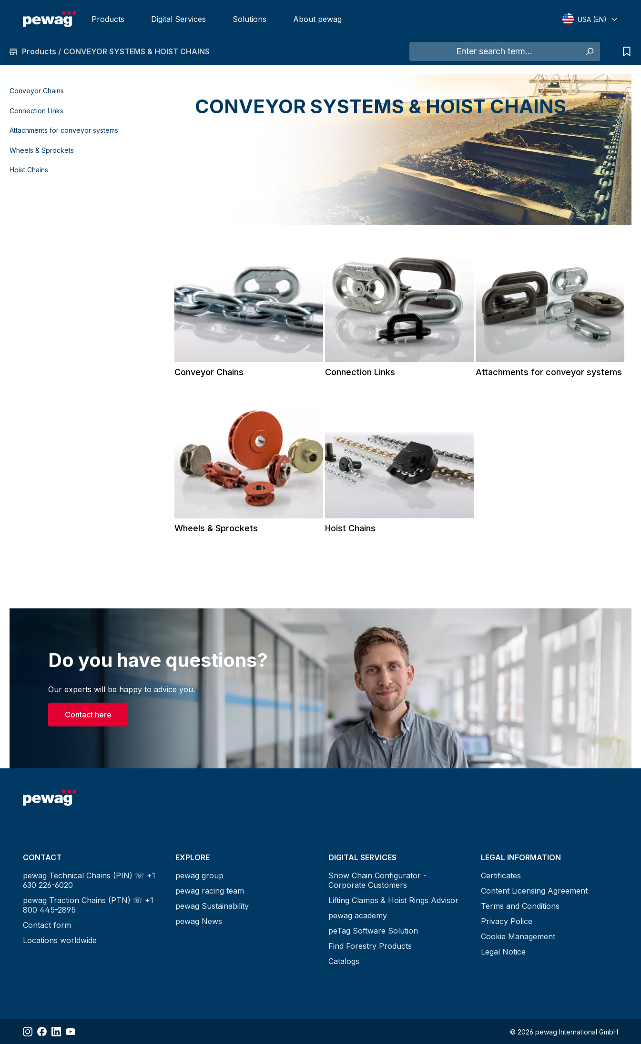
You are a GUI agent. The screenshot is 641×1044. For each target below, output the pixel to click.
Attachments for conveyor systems (64, 130)
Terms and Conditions (520, 906)
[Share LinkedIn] (56, 1031)
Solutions (249, 19)
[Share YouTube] (70, 1031)
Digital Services (178, 19)
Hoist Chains (29, 170)
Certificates (501, 875)
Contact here (88, 714)
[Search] (589, 51)
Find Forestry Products (370, 946)
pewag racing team (209, 890)
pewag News (198, 921)
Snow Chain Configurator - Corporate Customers (377, 880)
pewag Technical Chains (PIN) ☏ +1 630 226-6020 (89, 880)
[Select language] (590, 19)
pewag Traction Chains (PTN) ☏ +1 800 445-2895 (88, 905)
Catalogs (343, 961)
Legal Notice (503, 951)
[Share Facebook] (42, 1031)
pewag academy (357, 915)
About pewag (317, 19)
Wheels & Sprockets (42, 150)
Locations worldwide (60, 940)
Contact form (47, 925)
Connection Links (36, 111)
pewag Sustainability (212, 906)
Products (108, 19)
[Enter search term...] (494, 51)
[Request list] (624, 51)
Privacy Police (506, 921)
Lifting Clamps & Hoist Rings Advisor (393, 900)
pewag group (199, 875)
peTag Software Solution (373, 930)
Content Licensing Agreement (534, 890)
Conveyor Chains (37, 91)
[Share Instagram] (27, 1031)
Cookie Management (518, 936)
